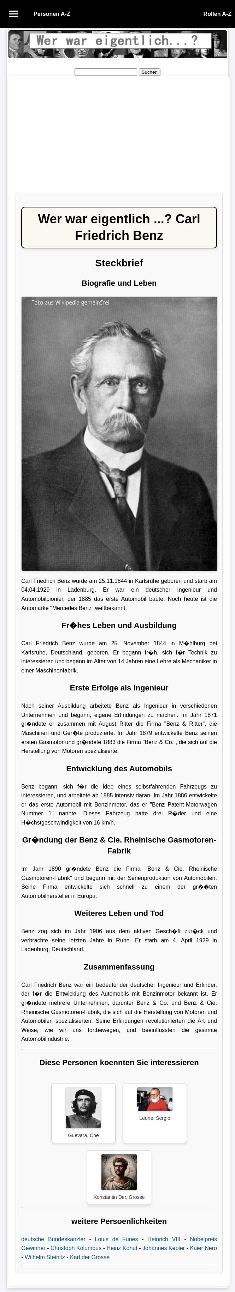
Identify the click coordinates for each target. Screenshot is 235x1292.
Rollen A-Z (217, 14)
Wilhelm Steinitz (45, 1257)
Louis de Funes (116, 1239)
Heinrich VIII (163, 1239)
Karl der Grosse (90, 1257)
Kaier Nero (203, 1248)
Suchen (150, 72)
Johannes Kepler (163, 1248)
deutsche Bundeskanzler (53, 1239)
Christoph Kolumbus (76, 1248)
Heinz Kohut (121, 1248)
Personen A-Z (52, 14)
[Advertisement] (119, 138)
